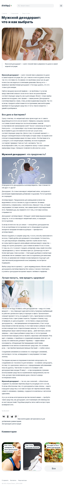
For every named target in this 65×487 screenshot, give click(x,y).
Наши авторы (22, 480)
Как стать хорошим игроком (32, 446)
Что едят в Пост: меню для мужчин (53, 446)
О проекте (5, 480)
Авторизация (6, 424)
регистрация (16, 424)
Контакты (13, 480)
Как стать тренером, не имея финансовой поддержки (10, 448)
